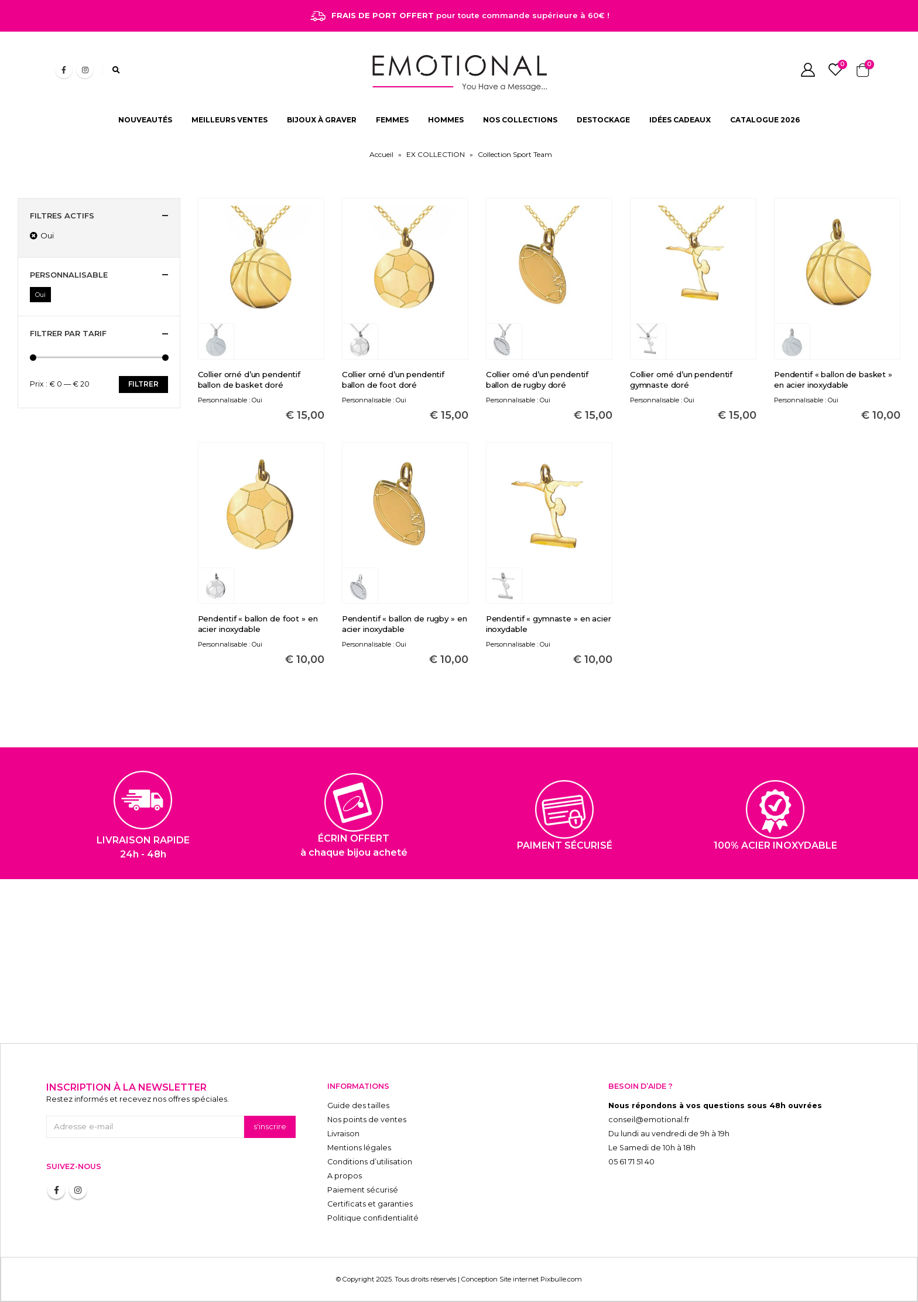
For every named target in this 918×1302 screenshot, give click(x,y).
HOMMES (446, 119)
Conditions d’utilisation (369, 1161)
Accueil (381, 154)
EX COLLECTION (435, 154)
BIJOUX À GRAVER (322, 119)
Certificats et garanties (370, 1204)
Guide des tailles (358, 1105)
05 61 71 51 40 (631, 1161)
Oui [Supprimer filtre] (47, 235)
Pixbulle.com (561, 1279)
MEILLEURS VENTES (229, 119)
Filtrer (143, 384)
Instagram (78, 1190)
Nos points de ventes (366, 1119)
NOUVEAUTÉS (145, 119)
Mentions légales (359, 1147)
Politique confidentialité (373, 1218)
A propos (344, 1175)
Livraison (343, 1133)
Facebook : (56, 1190)
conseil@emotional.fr (649, 1119)
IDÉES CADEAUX (680, 119)
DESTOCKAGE (603, 119)
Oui (40, 295)
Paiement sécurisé (362, 1189)
